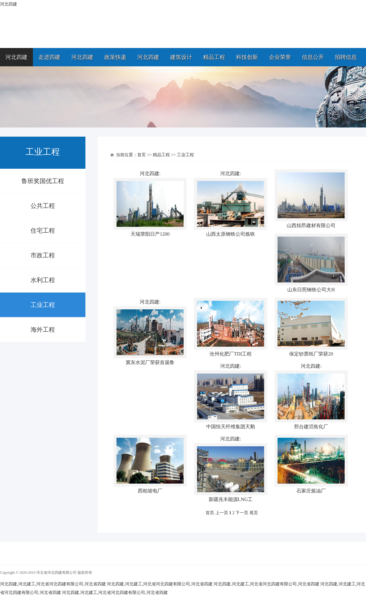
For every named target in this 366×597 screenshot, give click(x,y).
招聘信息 (346, 57)
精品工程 (214, 57)
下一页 (241, 512)
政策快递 (115, 57)
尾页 (253, 512)
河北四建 (16, 57)
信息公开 (313, 57)
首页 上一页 (217, 512)
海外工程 (42, 329)
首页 (141, 155)
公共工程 (42, 205)
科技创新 (247, 57)
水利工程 (42, 280)
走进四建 (49, 57)
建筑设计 (181, 57)
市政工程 (42, 255)
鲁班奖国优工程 (42, 181)
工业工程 (42, 304)
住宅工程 (42, 230)
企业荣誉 (280, 57)
